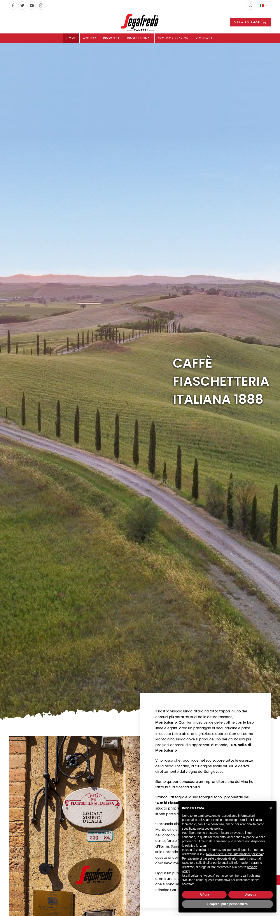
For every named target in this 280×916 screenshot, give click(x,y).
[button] (270, 807)
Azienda (89, 38)
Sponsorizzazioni (173, 38)
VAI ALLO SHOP (250, 22)
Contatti (205, 38)
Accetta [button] (250, 894)
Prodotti (112, 38)
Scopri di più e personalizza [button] (227, 904)
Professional (139, 38)
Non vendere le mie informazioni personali (234, 854)
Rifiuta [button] (204, 894)
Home (71, 38)
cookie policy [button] (213, 828)
